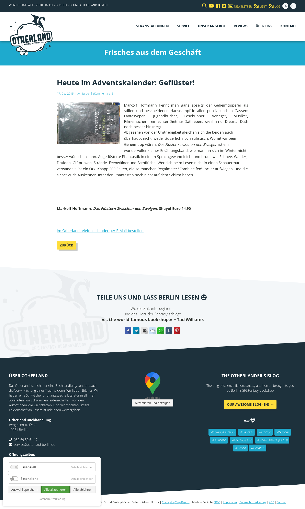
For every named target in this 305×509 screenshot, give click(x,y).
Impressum (230, 502)
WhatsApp (160, 330)
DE (293, 6)
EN (285, 6)
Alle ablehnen (83, 489)
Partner (281, 502)
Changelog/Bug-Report (176, 502)
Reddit (152, 330)
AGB (271, 502)
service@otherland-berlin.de (34, 444)
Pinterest (177, 330)
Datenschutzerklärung (252, 502)
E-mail (144, 330)
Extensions (29, 478)
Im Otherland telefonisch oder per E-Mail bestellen (100, 230)
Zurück (66, 245)
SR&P (217, 502)
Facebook (128, 330)
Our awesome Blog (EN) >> (250, 404)
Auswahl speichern (24, 489)
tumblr (169, 330)
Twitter (136, 330)
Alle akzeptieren (55, 489)
